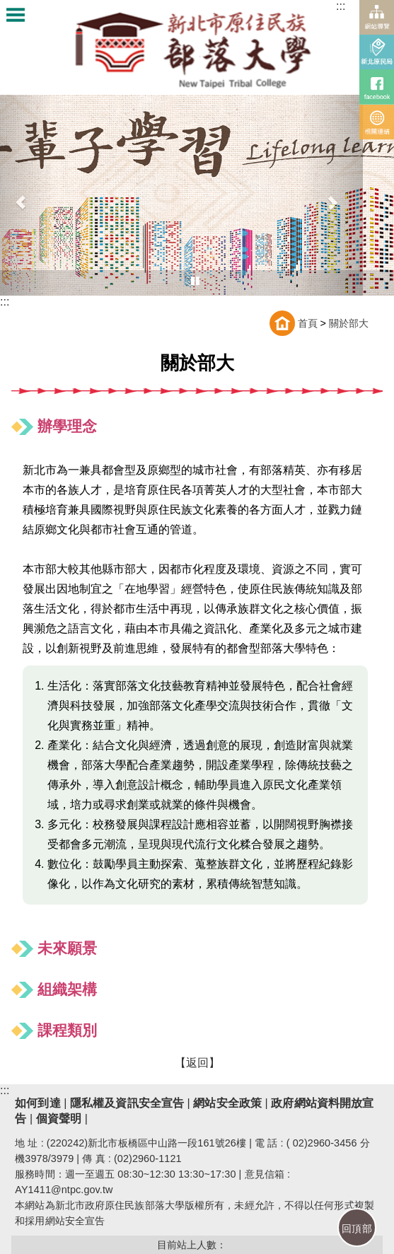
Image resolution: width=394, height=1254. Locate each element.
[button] (332, 195)
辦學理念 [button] (67, 426)
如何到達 (37, 1103)
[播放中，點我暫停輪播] (195, 280)
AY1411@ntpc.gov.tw (63, 1189)
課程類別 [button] (67, 1030)
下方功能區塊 (43, 1091)
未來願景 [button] (67, 948)
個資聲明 (58, 1119)
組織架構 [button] (67, 989)
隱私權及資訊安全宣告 (127, 1103)
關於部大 (349, 323)
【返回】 (197, 1063)
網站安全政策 (226, 1103)
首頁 (308, 323)
